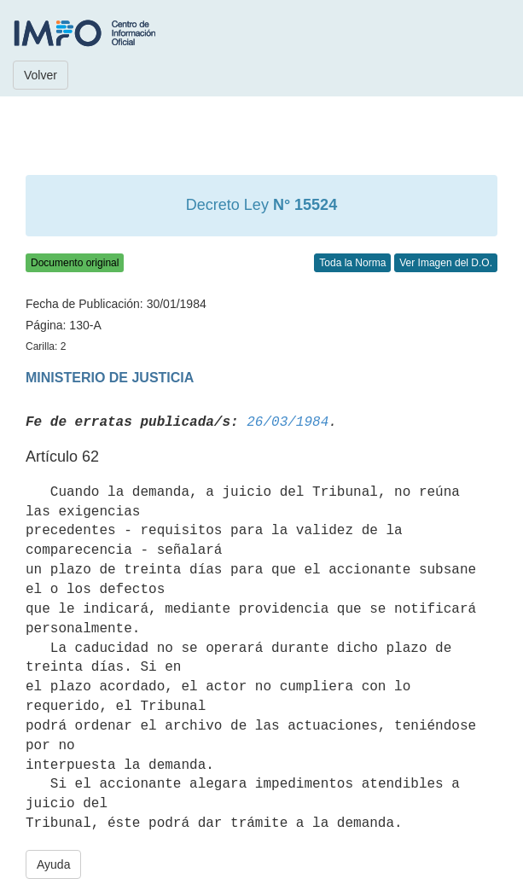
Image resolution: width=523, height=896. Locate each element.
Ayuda (53, 864)
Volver (40, 75)
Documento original (75, 263)
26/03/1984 (287, 422)
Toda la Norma (352, 263)
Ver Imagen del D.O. (445, 263)
